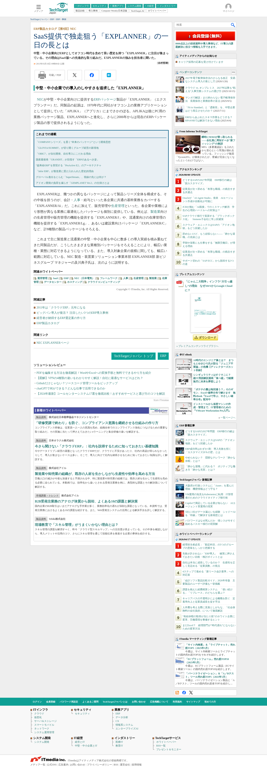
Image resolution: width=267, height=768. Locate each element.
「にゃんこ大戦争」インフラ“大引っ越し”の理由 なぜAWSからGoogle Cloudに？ (208, 286)
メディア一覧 (37, 764)
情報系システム (124, 724)
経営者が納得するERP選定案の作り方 (61, 318)
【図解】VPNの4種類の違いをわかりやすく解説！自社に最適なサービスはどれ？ (90, 378)
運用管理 (42, 278)
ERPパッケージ (105, 99)
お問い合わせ (139, 701)
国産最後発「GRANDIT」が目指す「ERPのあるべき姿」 (67, 159)
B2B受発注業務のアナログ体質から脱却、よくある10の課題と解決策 (86, 501)
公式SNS (52, 764)
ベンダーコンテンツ (190, 72)
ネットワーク (41, 728)
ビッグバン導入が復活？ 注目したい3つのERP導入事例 (72, 312)
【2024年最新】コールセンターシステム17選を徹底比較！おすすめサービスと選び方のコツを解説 (101, 393)
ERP (66, 278)
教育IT (119, 745)
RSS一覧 (161, 745)
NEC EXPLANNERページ (53, 342)
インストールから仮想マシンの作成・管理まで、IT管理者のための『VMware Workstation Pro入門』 (212, 407)
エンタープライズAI (127, 728)
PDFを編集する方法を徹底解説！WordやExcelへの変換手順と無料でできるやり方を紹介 (94, 372)
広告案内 (63, 764)
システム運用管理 (44, 732)
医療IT (119, 741)
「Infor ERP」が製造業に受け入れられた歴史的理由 (65, 171)
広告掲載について (159, 701)
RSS (177, 692)
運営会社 (125, 764)
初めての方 (210, 701)
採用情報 (137, 764)
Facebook (184, 692)
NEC (40, 99)
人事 (77, 200)
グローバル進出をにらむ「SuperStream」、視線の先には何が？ (71, 177)
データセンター (53, 282)
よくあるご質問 (90, 701)
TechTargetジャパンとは (115, 701)
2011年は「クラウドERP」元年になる (61, 307)
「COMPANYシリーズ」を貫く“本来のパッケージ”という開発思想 (73, 142)
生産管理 (118, 206)
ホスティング (74, 282)
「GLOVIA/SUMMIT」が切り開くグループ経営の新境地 (67, 147)
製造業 (155, 211)
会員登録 (50, 701)
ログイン (37, 701)
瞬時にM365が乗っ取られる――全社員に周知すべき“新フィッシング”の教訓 (218, 140)
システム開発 (41, 741)
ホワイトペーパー (166, 741)
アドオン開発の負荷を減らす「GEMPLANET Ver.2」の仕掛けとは (72, 182)
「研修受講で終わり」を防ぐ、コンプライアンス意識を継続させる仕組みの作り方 (96, 423)
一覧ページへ (228, 417)
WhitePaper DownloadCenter (159, 411)
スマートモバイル (44, 724)
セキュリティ (82, 713)
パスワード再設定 (69, 701)
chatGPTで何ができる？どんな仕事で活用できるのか (71, 388)
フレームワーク (108, 278)
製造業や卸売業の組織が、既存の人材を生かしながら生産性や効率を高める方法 (95, 474)
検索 (233, 25)
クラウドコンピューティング (104, 282)
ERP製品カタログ (48, 323)
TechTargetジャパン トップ (133, 356)
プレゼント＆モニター (168, 749)
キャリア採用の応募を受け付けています (200, 61)
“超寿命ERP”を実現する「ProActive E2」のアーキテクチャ (68, 165)
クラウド (39, 713)
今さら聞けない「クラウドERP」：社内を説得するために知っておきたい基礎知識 (96, 446)
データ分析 (122, 717)
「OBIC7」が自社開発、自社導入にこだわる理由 (63, 153)
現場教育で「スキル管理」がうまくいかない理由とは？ (76, 524)
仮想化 (38, 717)
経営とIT (80, 741)
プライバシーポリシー (99, 764)
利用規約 (177, 701)
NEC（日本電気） (84, 278)
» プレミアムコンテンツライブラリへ (197, 346)
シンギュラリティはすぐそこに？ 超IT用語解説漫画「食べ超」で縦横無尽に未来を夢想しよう (213, 378)
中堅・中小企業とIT (86, 745)
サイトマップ (193, 701)
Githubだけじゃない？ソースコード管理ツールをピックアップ (77, 383)
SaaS (55, 278)
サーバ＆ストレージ (45, 721)
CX (117, 721)
